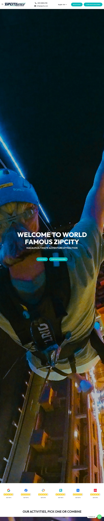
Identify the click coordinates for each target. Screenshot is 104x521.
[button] (3, 245)
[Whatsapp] (99, 517)
